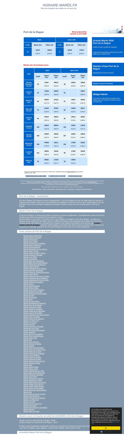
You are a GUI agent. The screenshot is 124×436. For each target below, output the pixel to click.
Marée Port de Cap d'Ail (33, 404)
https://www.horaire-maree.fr (71, 184)
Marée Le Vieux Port (31, 321)
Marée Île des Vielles (31, 301)
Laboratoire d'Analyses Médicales (84, 189)
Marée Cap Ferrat (30, 377)
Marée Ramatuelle (31, 240)
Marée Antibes (29, 346)
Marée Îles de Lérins (31, 328)
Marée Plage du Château (33, 309)
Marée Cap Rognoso (31, 396)
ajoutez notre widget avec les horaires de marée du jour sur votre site (107, 100)
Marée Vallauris (29, 332)
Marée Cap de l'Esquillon (33, 313)
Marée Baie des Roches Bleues (35, 263)
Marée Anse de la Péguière (34, 290)
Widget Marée (100, 94)
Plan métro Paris (51, 189)
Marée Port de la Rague (33, 305)
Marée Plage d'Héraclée (33, 236)
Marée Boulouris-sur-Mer (33, 292)
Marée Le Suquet (30, 323)
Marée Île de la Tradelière (33, 334)
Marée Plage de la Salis (33, 352)
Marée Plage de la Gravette (34, 353)
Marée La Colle (29, 402)
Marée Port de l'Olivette (32, 344)
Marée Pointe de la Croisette (34, 243)
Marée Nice (28, 365)
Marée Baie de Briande (32, 245)
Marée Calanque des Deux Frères (36, 315)
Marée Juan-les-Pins (31, 342)
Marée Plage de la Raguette (34, 311)
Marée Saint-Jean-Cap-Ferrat (35, 382)
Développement (71, 189)
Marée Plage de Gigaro (32, 238)
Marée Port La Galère (32, 317)
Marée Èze (28, 392)
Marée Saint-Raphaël (32, 286)
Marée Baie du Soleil (31, 411)
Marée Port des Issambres (34, 270)
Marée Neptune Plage (32, 363)
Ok (106, 428)
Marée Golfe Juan (30, 338)
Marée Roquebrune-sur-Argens (35, 249)
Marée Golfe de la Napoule (34, 319)
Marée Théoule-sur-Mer (32, 307)
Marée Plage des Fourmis (33, 379)
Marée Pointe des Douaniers (34, 398)
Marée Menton (29, 409)
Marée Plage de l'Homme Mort (35, 294)
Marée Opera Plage (31, 367)
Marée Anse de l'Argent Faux (35, 350)
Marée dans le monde (61, 189)
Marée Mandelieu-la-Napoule (35, 303)
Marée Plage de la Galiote (33, 282)
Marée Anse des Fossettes (34, 388)
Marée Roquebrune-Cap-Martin (35, 408)
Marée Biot (28, 340)
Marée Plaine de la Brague (34, 348)
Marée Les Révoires (31, 400)
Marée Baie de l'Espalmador (34, 373)
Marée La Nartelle (30, 259)
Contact (44, 189)
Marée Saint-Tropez (31, 251)
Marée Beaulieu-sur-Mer (33, 381)
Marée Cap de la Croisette (34, 326)
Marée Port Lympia (31, 369)
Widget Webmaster (36, 189)
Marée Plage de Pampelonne (35, 265)
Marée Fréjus (29, 284)
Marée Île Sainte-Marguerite (34, 330)
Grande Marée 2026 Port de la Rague (103, 41)
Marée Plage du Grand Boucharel (36, 272)
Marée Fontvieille (30, 406)
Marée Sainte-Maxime (32, 247)
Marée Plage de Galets (32, 359)
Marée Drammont (30, 297)
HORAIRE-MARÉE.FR (60, 5)
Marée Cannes (29, 325)
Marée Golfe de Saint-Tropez (35, 253)
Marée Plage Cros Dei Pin (33, 384)
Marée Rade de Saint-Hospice (35, 390)
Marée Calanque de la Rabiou (35, 269)
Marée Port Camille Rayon (34, 336)
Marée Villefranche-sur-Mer (34, 371)
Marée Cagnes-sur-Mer (32, 357)
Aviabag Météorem (71, 171)
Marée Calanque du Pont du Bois (36, 280)
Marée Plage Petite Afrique (34, 386)
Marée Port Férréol (31, 274)
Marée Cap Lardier (31, 242)
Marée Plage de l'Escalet (33, 255)
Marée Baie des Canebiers (34, 261)
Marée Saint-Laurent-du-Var (34, 361)
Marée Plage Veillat (31, 288)
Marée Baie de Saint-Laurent (34, 394)
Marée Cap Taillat (30, 257)
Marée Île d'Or (29, 296)
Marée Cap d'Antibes (31, 355)
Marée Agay (28, 299)
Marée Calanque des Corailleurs (36, 278)
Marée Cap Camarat (31, 267)
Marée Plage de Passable (33, 375)
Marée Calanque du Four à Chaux (36, 276)
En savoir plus (103, 423)
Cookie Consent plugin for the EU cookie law (105, 432)
